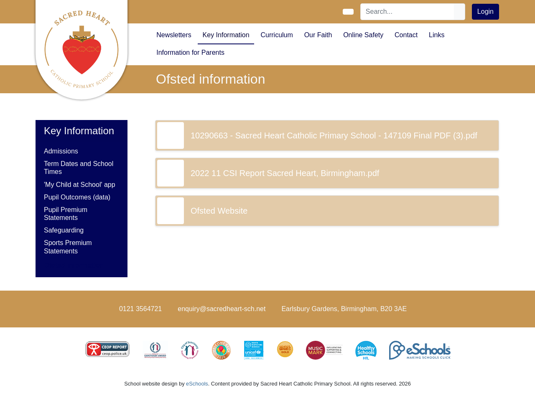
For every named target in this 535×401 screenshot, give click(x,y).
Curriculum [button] (276, 34)
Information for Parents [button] (190, 52)
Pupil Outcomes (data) (77, 197)
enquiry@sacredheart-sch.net (221, 308)
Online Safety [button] (363, 34)
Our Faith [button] (318, 34)
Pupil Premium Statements (65, 213)
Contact (406, 34)
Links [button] (436, 34)
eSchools (197, 384)
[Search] (407, 12)
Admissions (61, 151)
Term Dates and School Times (78, 167)
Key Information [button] (226, 34)
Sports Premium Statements (68, 246)
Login (485, 11)
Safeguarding (64, 230)
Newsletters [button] (173, 34)
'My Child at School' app (79, 184)
